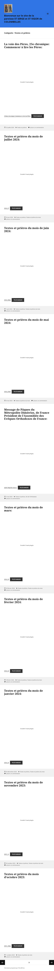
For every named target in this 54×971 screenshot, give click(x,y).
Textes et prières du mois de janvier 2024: (23, 692)
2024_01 (6, 763)
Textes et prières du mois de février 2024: (23, 600)
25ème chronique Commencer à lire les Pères (17, 116)
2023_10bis (7, 946)
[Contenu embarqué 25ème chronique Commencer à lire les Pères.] (27, 82)
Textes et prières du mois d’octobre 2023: (21, 875)
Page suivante (51, 962)
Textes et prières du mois (33, 217)
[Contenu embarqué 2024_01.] (27, 728)
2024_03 (6, 579)
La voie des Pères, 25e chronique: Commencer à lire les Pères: (27, 45)
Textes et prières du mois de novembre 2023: (23, 783)
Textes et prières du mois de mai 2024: (26, 321)
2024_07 (6, 208)
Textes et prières (22, 127)
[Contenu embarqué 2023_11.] (27, 820)
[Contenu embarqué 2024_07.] (27, 174)
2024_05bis (7, 391)
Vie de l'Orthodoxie (31, 497)
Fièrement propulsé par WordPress (14, 968)
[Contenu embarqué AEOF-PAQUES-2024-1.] (27, 453)
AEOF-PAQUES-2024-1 (10, 487)
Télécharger (37, 116)
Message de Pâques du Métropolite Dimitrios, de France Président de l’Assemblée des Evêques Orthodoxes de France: (26, 414)
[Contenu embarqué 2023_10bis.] (27, 912)
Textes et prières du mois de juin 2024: (26, 229)
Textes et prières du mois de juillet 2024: (23, 138)
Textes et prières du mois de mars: (23, 508)
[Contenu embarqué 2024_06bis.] (27, 266)
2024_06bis (7, 300)
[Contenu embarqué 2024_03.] (27, 545)
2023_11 (6, 854)
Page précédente (2, 962)
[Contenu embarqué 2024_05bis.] (27, 358)
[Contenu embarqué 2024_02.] (27, 637)
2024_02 (6, 671)
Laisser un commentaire (37, 127)
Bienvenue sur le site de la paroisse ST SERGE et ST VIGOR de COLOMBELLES (23, 18)
